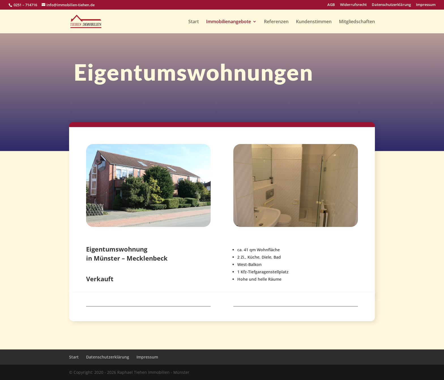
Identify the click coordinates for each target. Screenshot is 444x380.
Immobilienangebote (228, 22)
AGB (331, 5)
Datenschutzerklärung (391, 5)
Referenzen (276, 22)
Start (193, 22)
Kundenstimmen (314, 22)
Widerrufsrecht (353, 5)
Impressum (426, 5)
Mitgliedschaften (357, 22)
